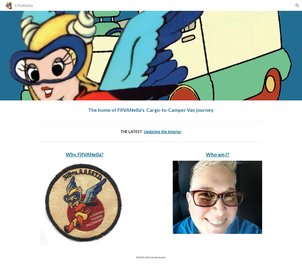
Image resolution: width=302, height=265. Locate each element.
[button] (297, 5)
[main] (151, 110)
